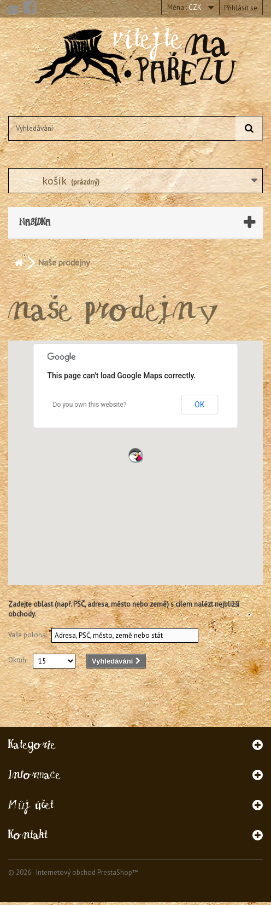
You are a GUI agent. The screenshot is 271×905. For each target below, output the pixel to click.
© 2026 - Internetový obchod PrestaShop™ (73, 872)
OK (199, 404)
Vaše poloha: (27, 634)
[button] (135, 455)
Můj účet (31, 804)
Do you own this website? (90, 404)
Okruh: (17, 660)
